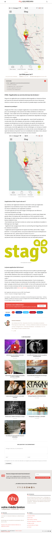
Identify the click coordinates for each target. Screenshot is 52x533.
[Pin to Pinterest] (32, 312)
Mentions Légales (18, 530)
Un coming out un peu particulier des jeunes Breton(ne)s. (15, 436)
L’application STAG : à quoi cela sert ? (15, 86)
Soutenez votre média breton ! (14, 89)
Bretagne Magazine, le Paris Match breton (37, 396)
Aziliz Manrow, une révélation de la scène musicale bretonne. (15, 355)
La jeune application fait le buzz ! (14, 88)
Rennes (19, 288)
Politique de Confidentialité (5, 531)
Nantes (25, 288)
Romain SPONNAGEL (13, 76)
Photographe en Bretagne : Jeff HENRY (37, 416)
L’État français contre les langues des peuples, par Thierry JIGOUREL (15, 376)
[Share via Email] (7, 315)
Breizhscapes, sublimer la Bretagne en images (15, 416)
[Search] (46, 1)
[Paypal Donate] (41, 306)
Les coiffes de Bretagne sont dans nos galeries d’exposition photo (37, 355)
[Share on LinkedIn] (40, 312)
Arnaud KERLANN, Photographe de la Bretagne (37, 375)
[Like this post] (13, 312)
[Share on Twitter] (26, 312)
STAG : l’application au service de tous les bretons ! (18, 83)
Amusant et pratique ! (12, 84)
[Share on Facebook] (18, 312)
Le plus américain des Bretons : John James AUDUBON (15, 396)
